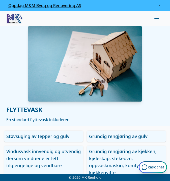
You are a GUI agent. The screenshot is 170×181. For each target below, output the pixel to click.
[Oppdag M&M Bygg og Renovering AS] (44, 6)
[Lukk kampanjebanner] (160, 5)
